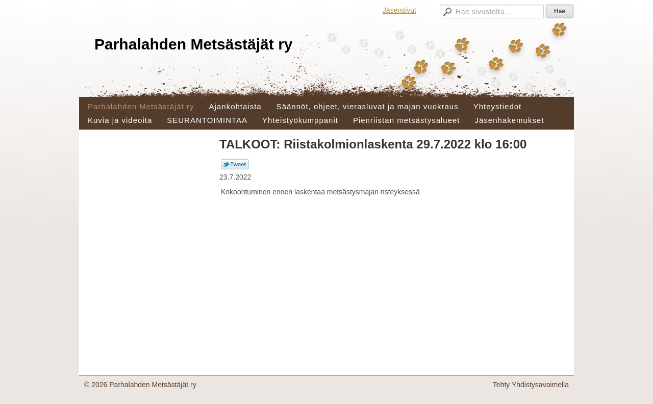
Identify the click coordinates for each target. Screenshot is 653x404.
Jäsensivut (399, 10)
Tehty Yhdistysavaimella (531, 385)
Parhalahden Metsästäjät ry (193, 44)
